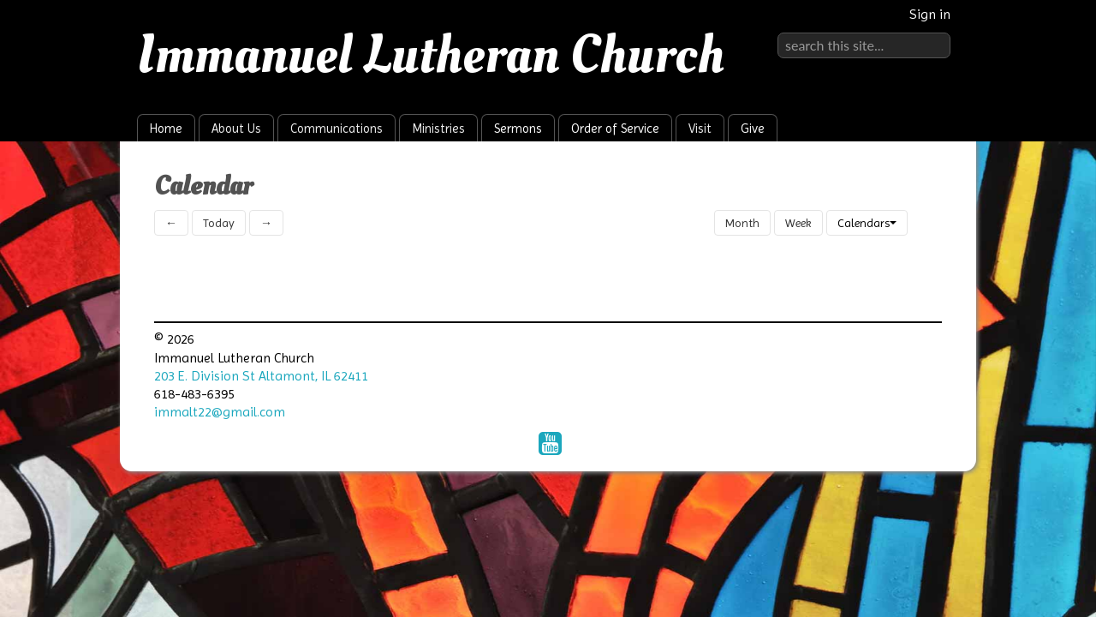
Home (166, 128)
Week (798, 223)
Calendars (866, 223)
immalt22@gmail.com (219, 412)
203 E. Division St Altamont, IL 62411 (261, 376)
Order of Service (615, 128)
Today (219, 223)
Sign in (929, 14)
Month (742, 223)
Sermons (518, 128)
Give (753, 128)
